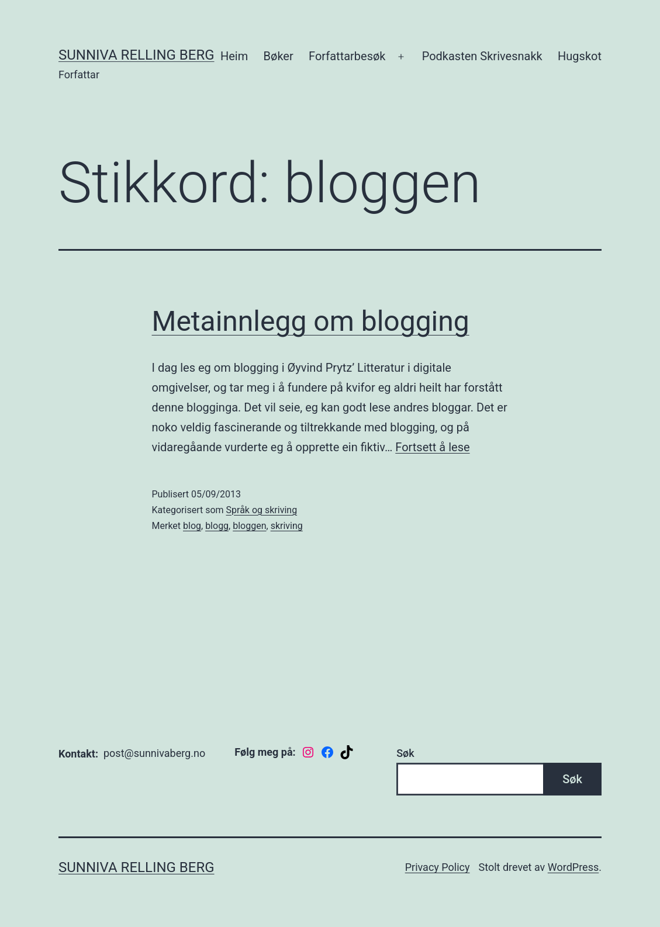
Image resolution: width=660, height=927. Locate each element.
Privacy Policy (437, 867)
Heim (234, 56)
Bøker (278, 56)
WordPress (573, 867)
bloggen (249, 525)
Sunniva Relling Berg (136, 55)
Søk (405, 753)
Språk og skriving (262, 510)
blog (192, 525)
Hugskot (580, 56)
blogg (217, 525)
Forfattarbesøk (347, 56)
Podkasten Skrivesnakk (482, 56)
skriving (287, 525)
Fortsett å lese (432, 447)
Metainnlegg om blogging (310, 321)
